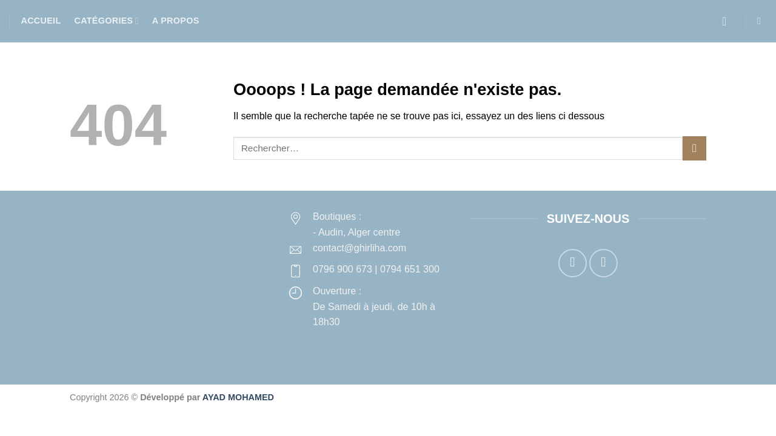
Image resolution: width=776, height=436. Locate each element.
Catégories (106, 21)
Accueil (41, 20)
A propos (175, 20)
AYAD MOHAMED (238, 397)
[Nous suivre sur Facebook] (572, 263)
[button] (728, 21)
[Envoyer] (694, 148)
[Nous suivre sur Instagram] (603, 263)
